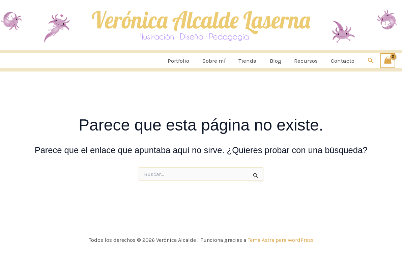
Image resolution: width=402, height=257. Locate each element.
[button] (371, 60)
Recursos (308, 60)
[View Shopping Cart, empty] (387, 60)
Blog (279, 60)
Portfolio (187, 60)
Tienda (253, 60)
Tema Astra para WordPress (281, 240)
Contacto (343, 60)
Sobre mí (220, 60)
